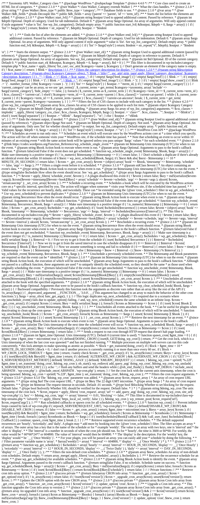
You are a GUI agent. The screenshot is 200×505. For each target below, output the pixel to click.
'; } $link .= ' (69, 80)
